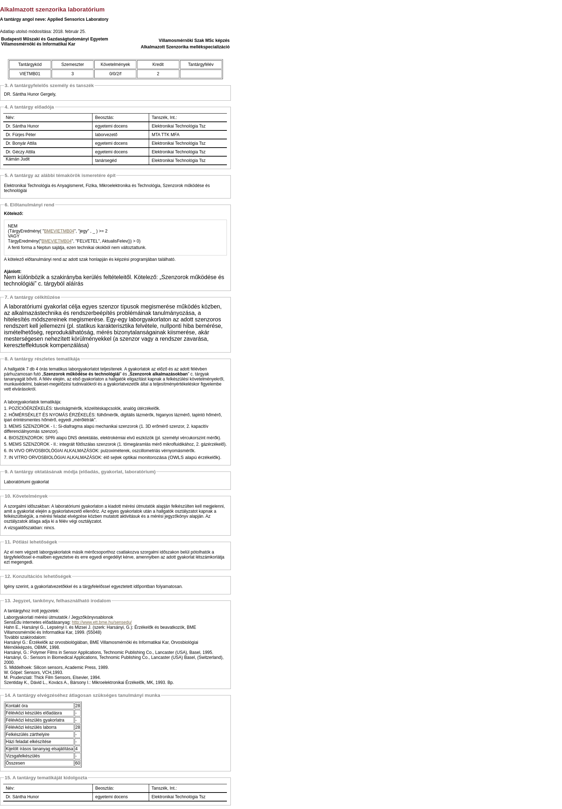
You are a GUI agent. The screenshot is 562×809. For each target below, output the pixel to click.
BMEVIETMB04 (59, 231)
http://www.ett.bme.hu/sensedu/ (102, 622)
